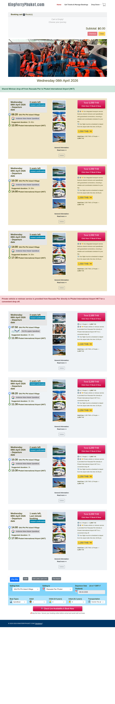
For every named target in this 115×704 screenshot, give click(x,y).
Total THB (91, 104)
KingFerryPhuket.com (26, 4)
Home (59, 5)
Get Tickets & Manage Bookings (76, 5)
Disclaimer (38, 623)
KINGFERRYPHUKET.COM (25, 623)
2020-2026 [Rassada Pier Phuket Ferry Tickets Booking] (13, 623)
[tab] (14, 579)
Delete (62, 155)
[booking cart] (104, 5)
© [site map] (9, 623)
